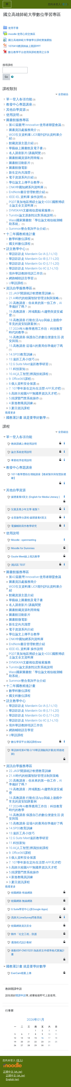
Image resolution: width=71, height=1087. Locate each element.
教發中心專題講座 (19, 104)
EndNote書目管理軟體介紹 (27, 192)
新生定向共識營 (19, 172)
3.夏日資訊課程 (19, 408)
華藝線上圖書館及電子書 (26, 148)
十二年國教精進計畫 (20, 234)
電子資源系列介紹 (21, 177)
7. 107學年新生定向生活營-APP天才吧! (35, 388)
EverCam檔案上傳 (21, 973)
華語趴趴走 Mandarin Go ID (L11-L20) (34, 263)
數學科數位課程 (19, 239)
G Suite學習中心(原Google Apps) (29, 909)
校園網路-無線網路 (21, 901)
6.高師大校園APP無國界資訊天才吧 (33, 393)
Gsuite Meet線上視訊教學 (25, 556)
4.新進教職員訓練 (21, 403)
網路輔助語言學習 (21, 278)
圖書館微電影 (18, 167)
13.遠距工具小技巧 (22, 359)
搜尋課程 (8, 65)
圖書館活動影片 (19, 163)
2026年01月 (35, 1020)
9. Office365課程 (20, 379)
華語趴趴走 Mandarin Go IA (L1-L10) (33, 254)
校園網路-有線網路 (21, 892)
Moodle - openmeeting (23, 540)
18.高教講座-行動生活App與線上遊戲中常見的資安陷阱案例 (35, 321)
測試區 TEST (18, 564)
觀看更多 (10, 412)
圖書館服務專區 (17, 120)
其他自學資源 (16, 110)
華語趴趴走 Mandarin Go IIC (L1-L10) (33, 268)
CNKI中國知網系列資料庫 (26, 187)
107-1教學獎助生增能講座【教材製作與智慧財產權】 (38, 476)
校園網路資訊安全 (21, 925)
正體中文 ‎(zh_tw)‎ (12, 1071)
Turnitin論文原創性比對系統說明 (31, 215)
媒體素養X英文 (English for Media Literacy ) (35, 497)
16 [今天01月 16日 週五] (42, 1038)
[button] (13, 77)
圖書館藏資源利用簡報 (24, 158)
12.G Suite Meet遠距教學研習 (28, 364)
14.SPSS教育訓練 (21, 354)
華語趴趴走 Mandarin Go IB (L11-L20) (34, 258)
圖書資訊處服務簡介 (23, 130)
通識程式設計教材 (21, 942)
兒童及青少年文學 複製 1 (25, 509)
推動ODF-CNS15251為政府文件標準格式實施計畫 (37, 952)
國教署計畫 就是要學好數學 (26, 418)
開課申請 (21, 995)
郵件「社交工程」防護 (24, 934)
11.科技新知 (17, 369)
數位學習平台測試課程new (26, 741)
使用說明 (12, 115)
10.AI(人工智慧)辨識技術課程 (28, 374)
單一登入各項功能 (19, 99)
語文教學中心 (16, 249)
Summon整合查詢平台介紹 (27, 228)
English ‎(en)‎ (12, 1079)
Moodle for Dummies (23, 548)
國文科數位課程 (19, 243)
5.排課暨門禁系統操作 (24, 398)
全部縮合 (63, 94)
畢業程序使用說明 (21, 460)
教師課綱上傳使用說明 (24, 443)
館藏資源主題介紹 (21, 143)
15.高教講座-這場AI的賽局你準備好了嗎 (36, 346)
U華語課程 (16, 283)
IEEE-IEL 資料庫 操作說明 (26, 197)
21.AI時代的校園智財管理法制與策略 (34, 298)
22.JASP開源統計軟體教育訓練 (30, 293)
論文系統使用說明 (21, 452)
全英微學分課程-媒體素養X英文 (29, 517)
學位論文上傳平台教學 (24, 182)
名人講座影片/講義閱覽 (25, 153)
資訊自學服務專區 (19, 288)
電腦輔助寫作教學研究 (24, 526)
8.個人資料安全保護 (22, 383)
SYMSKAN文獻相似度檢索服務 (30, 210)
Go (6, 76)
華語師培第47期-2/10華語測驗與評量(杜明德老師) (37, 752)
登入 (64, 4)
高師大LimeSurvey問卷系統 (26, 917)
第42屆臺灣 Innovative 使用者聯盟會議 (35, 125)
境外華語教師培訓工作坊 (26, 273)
